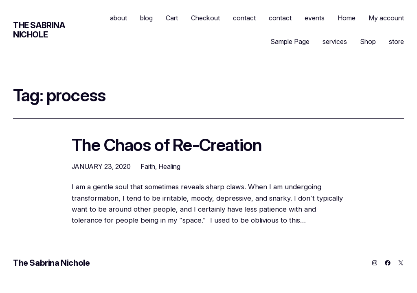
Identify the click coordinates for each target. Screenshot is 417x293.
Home (347, 18)
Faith (147, 166)
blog (146, 18)
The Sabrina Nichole (39, 29)
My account (386, 18)
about (118, 18)
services (335, 41)
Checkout (205, 18)
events (315, 18)
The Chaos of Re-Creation (167, 145)
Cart (172, 18)
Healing (169, 166)
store (396, 41)
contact (244, 18)
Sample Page (289, 41)
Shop (368, 41)
